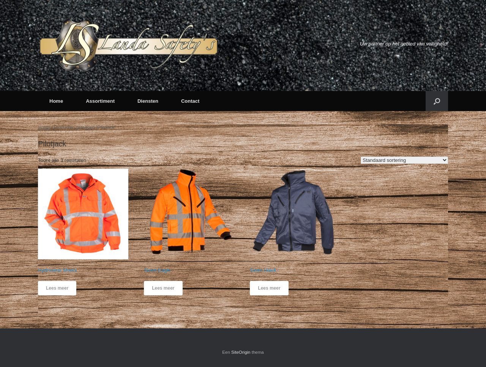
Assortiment (100, 101)
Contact (190, 101)
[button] (437, 101)
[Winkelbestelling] (404, 160)
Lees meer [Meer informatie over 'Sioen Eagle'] (163, 288)
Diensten (147, 101)
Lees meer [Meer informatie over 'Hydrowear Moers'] (57, 288)
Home (56, 101)
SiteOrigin (241, 352)
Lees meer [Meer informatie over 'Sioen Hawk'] (269, 288)
